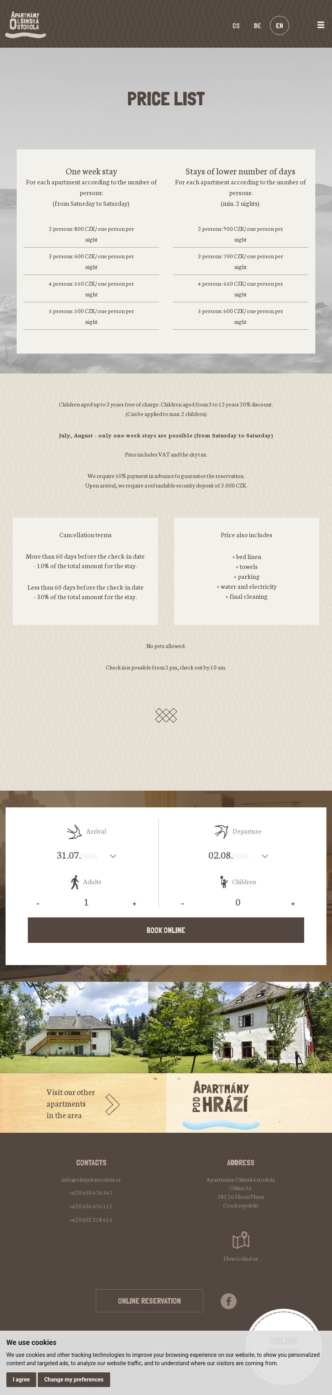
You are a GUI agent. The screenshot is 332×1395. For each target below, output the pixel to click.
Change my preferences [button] (73, 1379)
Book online (166, 930)
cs (236, 25)
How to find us (240, 1258)
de (257, 25)
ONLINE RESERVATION (149, 1301)
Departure (238, 831)
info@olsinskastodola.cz (91, 1179)
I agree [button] (21, 1379)
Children (238, 882)
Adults (86, 882)
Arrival (86, 831)
